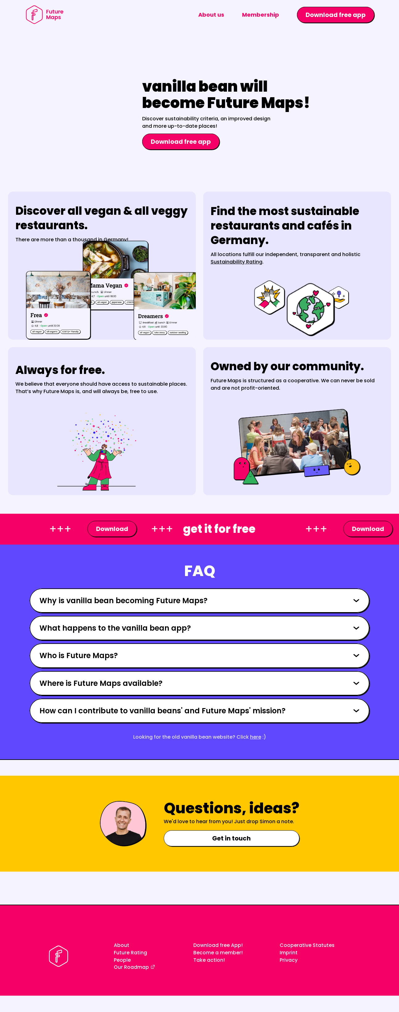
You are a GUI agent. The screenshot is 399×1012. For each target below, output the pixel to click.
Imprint (289, 952)
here (255, 736)
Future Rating (130, 952)
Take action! (209, 960)
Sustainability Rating (236, 261)
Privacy (289, 960)
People (122, 960)
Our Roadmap (131, 967)
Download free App (217, 945)
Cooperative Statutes (307, 945)
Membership (260, 15)
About (121, 945)
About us (211, 15)
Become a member (217, 952)
